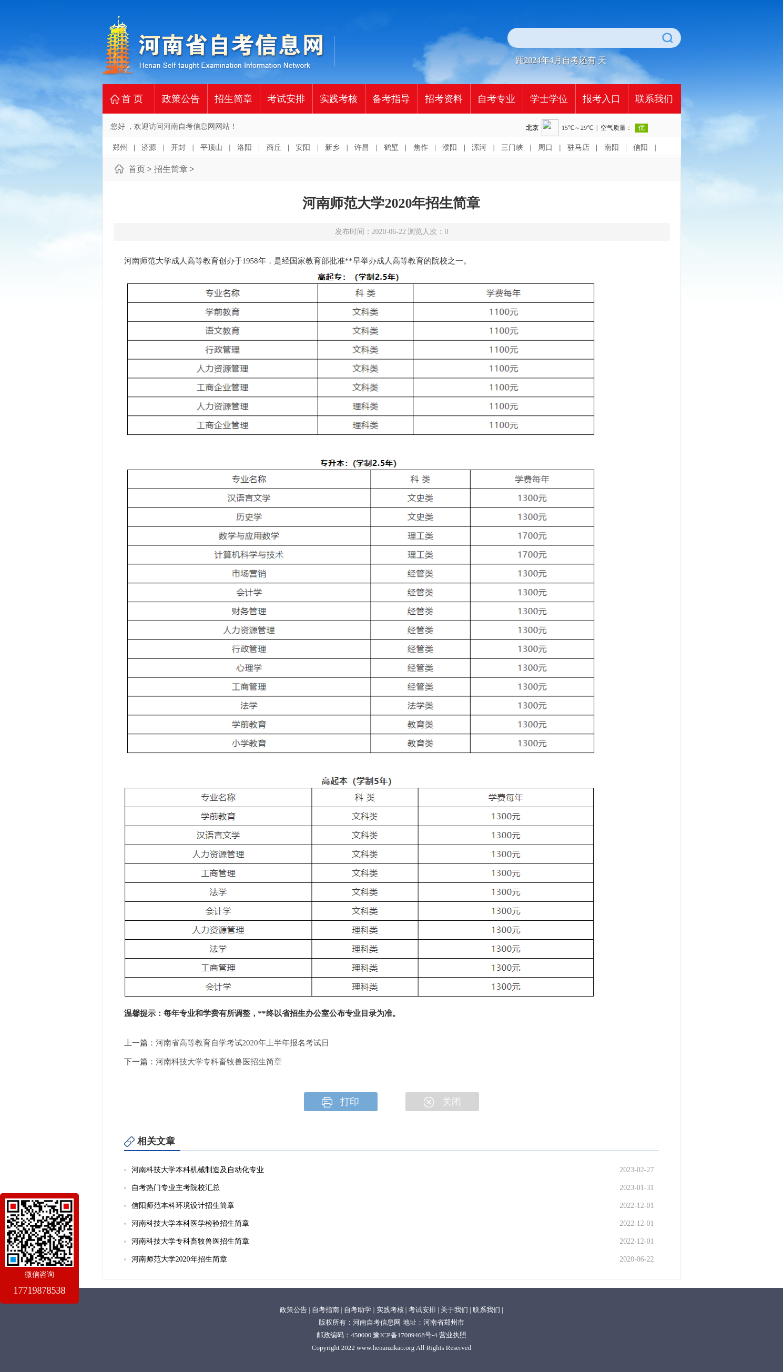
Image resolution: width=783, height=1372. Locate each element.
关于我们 (454, 1310)
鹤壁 (391, 147)
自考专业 (496, 99)
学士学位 (549, 99)
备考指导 (391, 99)
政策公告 (181, 99)
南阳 (611, 147)
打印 (340, 1101)
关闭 (442, 1101)
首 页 (132, 99)
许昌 (361, 147)
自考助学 (357, 1310)
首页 (136, 169)
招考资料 (444, 99)
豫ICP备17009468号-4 (405, 1335)
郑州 (120, 147)
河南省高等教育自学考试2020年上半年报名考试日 (242, 1043)
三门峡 (512, 147)
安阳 (303, 147)
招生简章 (233, 99)
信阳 (640, 147)
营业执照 (452, 1335)
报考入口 (602, 99)
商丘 (274, 147)
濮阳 (449, 147)
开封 (178, 147)
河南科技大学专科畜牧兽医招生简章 (219, 1062)
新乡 (332, 147)
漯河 (479, 147)
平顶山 (211, 147)
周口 (545, 147)
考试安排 (286, 99)
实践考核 (339, 99)
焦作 (420, 147)
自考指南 (325, 1310)
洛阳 (244, 147)
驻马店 (578, 147)
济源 (148, 147)
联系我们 (654, 99)
